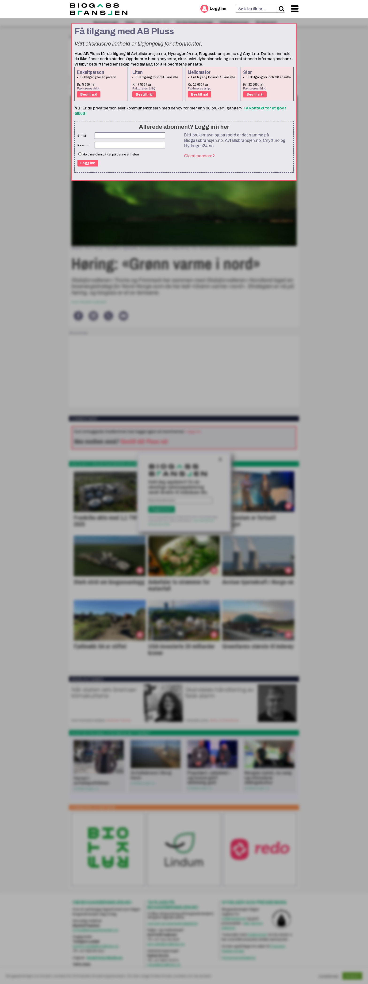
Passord (83, 145)
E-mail (82, 135)
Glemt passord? (199, 156)
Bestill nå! (88, 94)
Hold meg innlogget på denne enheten (108, 154)
